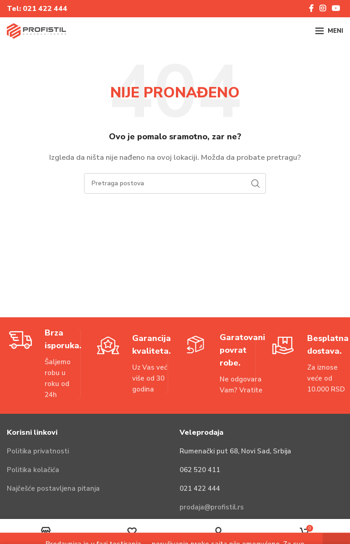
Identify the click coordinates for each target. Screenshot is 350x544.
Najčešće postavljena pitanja (53, 488)
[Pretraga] (175, 183)
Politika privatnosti (38, 451)
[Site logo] (36, 30)
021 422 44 (43, 9)
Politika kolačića (33, 469)
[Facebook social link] (311, 8)
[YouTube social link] (336, 8)
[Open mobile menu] (329, 31)
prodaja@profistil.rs (212, 507)
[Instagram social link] (322, 8)
